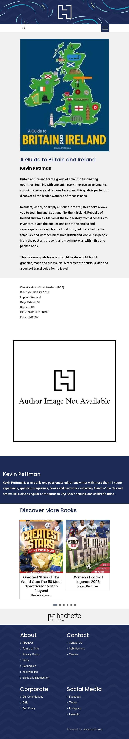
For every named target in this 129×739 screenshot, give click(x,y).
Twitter (73, 702)
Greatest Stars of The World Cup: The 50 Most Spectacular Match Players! (41, 584)
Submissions (77, 648)
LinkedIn (74, 714)
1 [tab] (55, 605)
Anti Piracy (29, 708)
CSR (25, 702)
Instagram (75, 708)
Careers (74, 654)
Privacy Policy (31, 654)
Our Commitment (33, 696)
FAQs (26, 660)
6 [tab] (75, 605)
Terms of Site (31, 648)
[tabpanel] (41, 559)
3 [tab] (64, 605)
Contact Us (75, 642)
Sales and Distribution (36, 677)
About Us (28, 642)
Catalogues (29, 666)
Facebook (75, 696)
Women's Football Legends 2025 (88, 579)
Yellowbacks (30, 671)
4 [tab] (67, 605)
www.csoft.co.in (92, 729)
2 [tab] (60, 605)
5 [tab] (71, 605)
